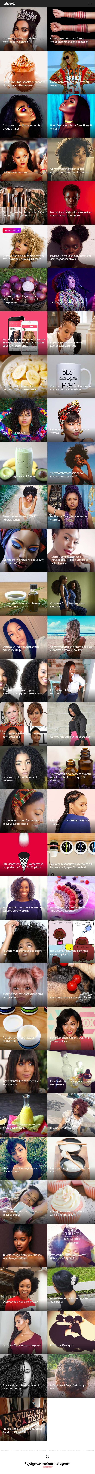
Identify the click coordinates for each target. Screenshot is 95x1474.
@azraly (47, 1466)
